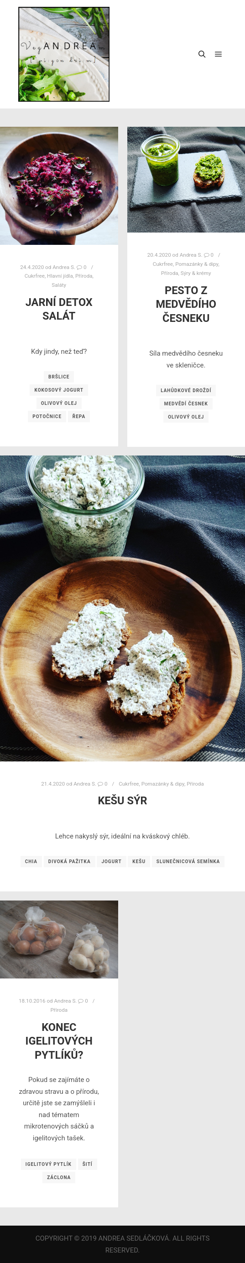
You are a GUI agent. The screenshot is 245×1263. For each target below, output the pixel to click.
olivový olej (59, 403)
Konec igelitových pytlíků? (59, 1041)
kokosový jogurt (58, 390)
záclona (59, 1177)
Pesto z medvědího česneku (186, 304)
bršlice (58, 376)
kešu (139, 861)
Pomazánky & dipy (162, 784)
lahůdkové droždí (186, 390)
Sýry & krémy (196, 273)
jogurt (111, 861)
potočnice (47, 416)
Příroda (84, 276)
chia (31, 861)
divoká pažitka (69, 861)
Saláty (59, 285)
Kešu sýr (122, 800)
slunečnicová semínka (188, 861)
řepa (79, 416)
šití (88, 1164)
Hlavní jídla (60, 276)
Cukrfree (35, 276)
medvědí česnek (186, 403)
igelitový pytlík (49, 1164)
